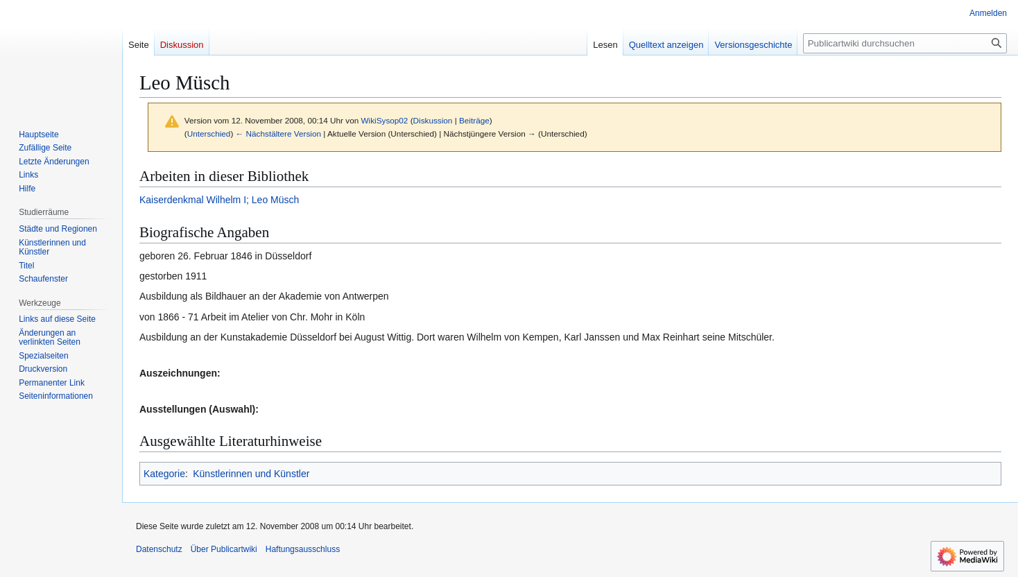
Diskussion (433, 120)
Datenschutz (159, 549)
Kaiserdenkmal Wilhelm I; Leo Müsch (219, 199)
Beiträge (474, 120)
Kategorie (164, 473)
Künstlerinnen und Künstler (251, 473)
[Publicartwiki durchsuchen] (905, 43)
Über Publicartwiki (224, 549)
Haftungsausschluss (303, 549)
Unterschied (209, 133)
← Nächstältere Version (278, 133)
